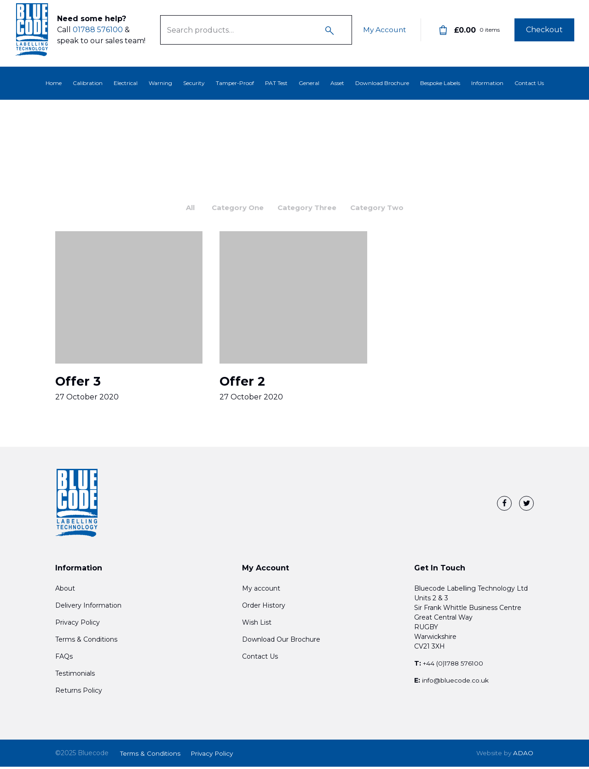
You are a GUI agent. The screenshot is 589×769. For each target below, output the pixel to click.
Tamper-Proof (235, 83)
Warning (160, 83)
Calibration (88, 83)
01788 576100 (98, 33)
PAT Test (276, 83)
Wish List (256, 625)
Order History (263, 608)
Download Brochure (382, 83)
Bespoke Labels (440, 83)
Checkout (544, 33)
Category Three (309, 208)
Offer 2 (243, 384)
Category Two (383, 208)
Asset (337, 83)
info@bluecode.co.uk (455, 683)
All (185, 208)
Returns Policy (78, 693)
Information (487, 83)
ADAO (504, 756)
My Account (383, 33)
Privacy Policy (77, 625)
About (65, 591)
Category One (235, 208)
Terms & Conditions (86, 642)
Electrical (126, 83)
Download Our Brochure (281, 642)
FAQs (64, 659)
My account (261, 591)
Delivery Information (88, 608)
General (309, 83)
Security (194, 83)
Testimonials (75, 676)
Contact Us (529, 83)
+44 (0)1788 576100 (455, 666)
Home (54, 83)
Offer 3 (78, 384)
